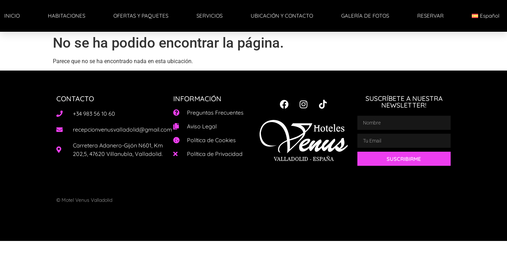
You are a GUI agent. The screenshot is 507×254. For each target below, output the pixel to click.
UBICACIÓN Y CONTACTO (282, 15)
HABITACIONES (66, 15)
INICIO (12, 15)
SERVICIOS (209, 15)
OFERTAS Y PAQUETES (140, 15)
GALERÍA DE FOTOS (365, 15)
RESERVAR (430, 15)
